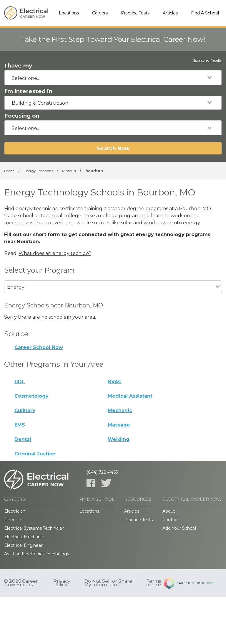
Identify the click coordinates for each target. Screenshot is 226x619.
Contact (170, 519)
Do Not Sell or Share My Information (108, 583)
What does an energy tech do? (55, 253)
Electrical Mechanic (24, 536)
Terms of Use (153, 583)
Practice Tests (135, 13)
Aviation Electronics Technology (36, 554)
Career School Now (38, 347)
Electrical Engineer (23, 545)
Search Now (113, 148)
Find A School (205, 13)
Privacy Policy (61, 583)
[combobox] (113, 77)
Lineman (13, 519)
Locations (69, 13)
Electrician (14, 511)
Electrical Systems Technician (34, 528)
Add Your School (179, 528)
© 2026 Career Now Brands (21, 583)
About (168, 511)
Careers (100, 13)
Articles (170, 13)
